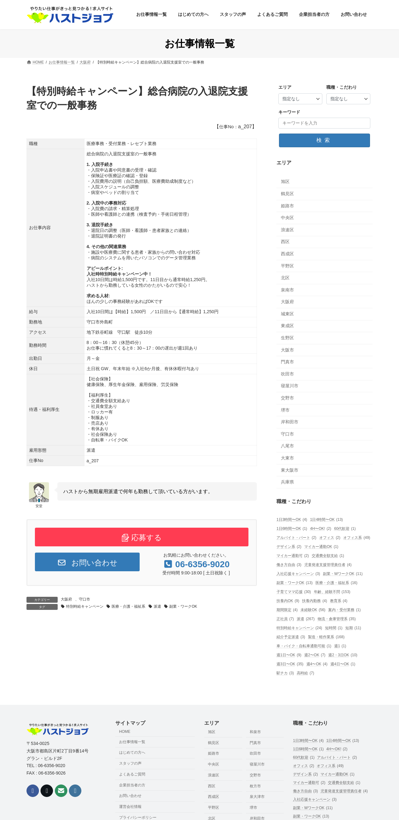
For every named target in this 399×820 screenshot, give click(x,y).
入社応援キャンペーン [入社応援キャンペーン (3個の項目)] (298, 574)
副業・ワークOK (183, 606)
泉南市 (287, 289)
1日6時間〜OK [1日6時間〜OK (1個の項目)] (291, 529)
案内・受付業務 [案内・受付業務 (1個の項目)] (344, 610)
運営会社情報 (130, 807)
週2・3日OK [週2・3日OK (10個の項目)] (342, 655)
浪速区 (287, 229)
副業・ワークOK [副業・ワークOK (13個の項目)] (294, 583)
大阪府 (66, 599)
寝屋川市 (289, 386)
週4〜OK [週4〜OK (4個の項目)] (317, 664)
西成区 (287, 253)
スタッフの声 (130, 763)
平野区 (287, 265)
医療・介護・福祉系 (128, 606)
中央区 (287, 217)
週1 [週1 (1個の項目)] (340, 646)
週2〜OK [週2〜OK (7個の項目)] (314, 655)
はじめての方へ (132, 753)
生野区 (287, 337)
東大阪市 (289, 470)
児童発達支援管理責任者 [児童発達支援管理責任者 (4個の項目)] (328, 565)
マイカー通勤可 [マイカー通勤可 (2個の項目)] (292, 556)
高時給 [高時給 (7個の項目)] (305, 673)
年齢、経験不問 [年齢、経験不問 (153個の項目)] (332, 592)
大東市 (287, 457)
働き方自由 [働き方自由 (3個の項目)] (288, 565)
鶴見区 (287, 193)
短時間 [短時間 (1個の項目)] (334, 628)
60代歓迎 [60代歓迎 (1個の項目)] (345, 529)
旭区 (285, 181)
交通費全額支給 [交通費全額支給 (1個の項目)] (328, 556)
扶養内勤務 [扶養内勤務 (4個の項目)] (314, 601)
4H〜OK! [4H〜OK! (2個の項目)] (320, 529)
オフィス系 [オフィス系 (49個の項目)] (356, 538)
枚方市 (255, 786)
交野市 (287, 397)
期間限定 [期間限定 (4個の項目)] (287, 610)
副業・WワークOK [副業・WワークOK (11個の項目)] (343, 574)
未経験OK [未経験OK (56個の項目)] (312, 610)
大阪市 (287, 349)
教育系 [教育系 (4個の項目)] (339, 601)
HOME (124, 731)
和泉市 (255, 732)
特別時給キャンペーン (84, 606)
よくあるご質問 (132, 774)
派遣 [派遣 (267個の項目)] (306, 619)
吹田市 (287, 373)
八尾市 (287, 446)
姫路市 (287, 205)
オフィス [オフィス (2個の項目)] (329, 538)
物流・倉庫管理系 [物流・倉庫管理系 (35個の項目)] (337, 619)
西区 (285, 241)
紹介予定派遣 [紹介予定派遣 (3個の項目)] (290, 637)
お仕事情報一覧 (132, 742)
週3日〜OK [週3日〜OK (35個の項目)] (289, 664)
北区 (285, 277)
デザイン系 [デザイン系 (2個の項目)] (288, 547)
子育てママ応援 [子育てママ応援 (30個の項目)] (293, 592)
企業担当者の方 (132, 785)
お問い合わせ (87, 562)
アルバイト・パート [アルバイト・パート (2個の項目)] (296, 538)
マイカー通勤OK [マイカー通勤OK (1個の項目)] (321, 547)
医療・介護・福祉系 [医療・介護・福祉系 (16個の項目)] (336, 583)
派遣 (157, 606)
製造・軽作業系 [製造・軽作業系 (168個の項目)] (326, 637)
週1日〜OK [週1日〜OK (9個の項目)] (288, 655)
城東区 (287, 313)
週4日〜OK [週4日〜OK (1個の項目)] (342, 664)
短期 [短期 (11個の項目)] (353, 628)
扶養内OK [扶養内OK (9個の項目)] (287, 601)
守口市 (84, 599)
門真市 (287, 362)
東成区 (287, 325)
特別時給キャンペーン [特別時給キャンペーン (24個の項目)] (299, 628)
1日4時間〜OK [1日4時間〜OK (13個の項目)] (326, 520)
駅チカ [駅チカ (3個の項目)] (285, 673)
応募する (142, 537)
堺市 (285, 410)
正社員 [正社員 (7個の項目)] (285, 619)
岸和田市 (289, 422)
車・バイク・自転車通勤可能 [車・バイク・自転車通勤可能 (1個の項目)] (303, 646)
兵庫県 (287, 482)
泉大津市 (257, 797)
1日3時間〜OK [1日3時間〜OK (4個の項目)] (291, 520)
